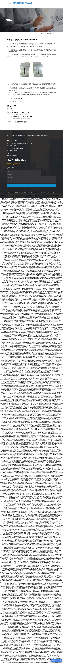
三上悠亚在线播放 (45, 401)
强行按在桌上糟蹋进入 (39, 465)
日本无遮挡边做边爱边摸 (6, 363)
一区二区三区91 (55, 640)
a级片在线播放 (7, 341)
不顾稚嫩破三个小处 (57, 579)
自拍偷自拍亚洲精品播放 (27, 461)
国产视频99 (50, 221)
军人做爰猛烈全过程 (19, 249)
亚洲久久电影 (33, 371)
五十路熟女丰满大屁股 (37, 313)
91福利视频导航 (24, 202)
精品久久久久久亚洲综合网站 (43, 564)
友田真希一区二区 (22, 205)
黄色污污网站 (57, 606)
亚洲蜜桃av (14, 555)
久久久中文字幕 (5, 498)
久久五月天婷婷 (38, 346)
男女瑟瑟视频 (57, 260)
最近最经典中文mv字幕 (50, 429)
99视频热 (9, 631)
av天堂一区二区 (9, 388)
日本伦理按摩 (19, 212)
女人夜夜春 (53, 365)
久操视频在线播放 (31, 389)
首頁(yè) (42, 33)
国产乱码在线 (23, 493)
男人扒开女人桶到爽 (56, 382)
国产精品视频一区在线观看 (11, 561)
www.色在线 (60, 257)
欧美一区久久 (42, 241)
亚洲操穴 (48, 299)
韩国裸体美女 (3, 383)
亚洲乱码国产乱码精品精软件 (49, 511)
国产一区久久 (5, 616)
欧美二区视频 (59, 479)
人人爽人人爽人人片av (13, 652)
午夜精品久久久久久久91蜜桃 (27, 321)
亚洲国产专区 (16, 233)
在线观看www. (24, 606)
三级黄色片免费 (6, 321)
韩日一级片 (13, 342)
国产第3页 (60, 266)
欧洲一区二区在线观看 (14, 469)
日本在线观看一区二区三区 (30, 419)
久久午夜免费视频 (32, 594)
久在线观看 (22, 417)
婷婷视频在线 (32, 411)
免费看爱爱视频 (4, 277)
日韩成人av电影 (32, 249)
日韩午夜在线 (57, 399)
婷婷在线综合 (42, 480)
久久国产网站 (18, 558)
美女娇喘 (49, 310)
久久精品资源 (29, 565)
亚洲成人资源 (23, 595)
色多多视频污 (45, 364)
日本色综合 (21, 404)
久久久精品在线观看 (29, 421)
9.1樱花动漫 (60, 242)
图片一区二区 (42, 576)
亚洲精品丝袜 (48, 382)
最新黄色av (19, 525)
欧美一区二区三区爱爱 (56, 442)
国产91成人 (36, 429)
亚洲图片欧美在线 (4, 410)
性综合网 (25, 601)
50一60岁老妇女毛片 (36, 453)
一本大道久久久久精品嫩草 (30, 300)
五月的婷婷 (58, 239)
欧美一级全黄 (5, 224)
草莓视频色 (22, 381)
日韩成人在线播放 (12, 464)
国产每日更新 (12, 324)
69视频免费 (24, 449)
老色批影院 (28, 208)
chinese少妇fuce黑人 (27, 522)
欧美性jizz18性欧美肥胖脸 (54, 437)
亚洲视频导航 (19, 656)
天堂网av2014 (56, 424)
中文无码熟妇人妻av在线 (46, 275)
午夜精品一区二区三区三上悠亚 (50, 392)
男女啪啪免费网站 (42, 659)
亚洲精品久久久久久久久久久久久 (55, 572)
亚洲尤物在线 (37, 486)
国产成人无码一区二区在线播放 (21, 287)
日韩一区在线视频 (6, 390)
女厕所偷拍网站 (12, 346)
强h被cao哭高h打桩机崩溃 (7, 350)
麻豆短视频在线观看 (6, 462)
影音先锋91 (42, 220)
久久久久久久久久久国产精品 (9, 212)
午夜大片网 (18, 597)
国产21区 (23, 598)
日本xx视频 (50, 228)
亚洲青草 (26, 329)
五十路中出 (50, 515)
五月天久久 (60, 645)
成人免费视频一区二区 (9, 335)
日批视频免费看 (5, 249)
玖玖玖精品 (36, 616)
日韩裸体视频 (44, 415)
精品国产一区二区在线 (51, 479)
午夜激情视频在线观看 (48, 627)
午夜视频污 (20, 619)
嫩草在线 (45, 273)
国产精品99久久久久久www (7, 251)
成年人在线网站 (36, 199)
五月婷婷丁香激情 (32, 217)
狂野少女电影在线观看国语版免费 (8, 449)
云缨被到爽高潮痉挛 (45, 287)
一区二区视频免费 (22, 252)
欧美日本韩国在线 (19, 245)
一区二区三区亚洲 (7, 246)
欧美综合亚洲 (36, 388)
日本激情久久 (43, 368)
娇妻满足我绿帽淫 (56, 224)
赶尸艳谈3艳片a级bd (17, 347)
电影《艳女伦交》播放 (58, 323)
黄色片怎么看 (48, 465)
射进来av (21, 318)
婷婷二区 (32, 317)
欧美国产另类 (40, 371)
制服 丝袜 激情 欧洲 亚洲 (24, 317)
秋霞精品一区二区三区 (57, 325)
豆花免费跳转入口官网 (11, 334)
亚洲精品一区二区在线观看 (35, 274)
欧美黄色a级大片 (11, 611)
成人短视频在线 (25, 235)
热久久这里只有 (6, 262)
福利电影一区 (18, 323)
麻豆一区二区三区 (18, 450)
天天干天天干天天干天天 (52, 235)
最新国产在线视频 (5, 237)
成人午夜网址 (31, 220)
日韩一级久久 (18, 659)
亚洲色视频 (25, 239)
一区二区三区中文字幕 (48, 198)
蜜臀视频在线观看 (58, 295)
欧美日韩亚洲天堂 (42, 277)
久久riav (22, 514)
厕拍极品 (16, 228)
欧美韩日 (50, 237)
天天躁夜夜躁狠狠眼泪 (23, 526)
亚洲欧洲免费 (4, 483)
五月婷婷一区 (56, 293)
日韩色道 (58, 328)
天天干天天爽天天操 (8, 375)
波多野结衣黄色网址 (5, 550)
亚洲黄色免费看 (35, 381)
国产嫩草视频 (30, 388)
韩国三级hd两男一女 (57, 237)
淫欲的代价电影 (32, 262)
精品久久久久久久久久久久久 (7, 292)
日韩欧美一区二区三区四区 (32, 302)
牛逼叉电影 (3, 334)
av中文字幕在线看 (19, 392)
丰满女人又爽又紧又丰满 (19, 263)
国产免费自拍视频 (57, 309)
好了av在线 (36, 529)
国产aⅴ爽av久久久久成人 (28, 429)
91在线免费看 (15, 633)
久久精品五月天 (36, 425)
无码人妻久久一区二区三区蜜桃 (35, 242)
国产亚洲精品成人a (11, 219)
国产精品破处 (15, 345)
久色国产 (32, 516)
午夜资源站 (38, 201)
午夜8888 (22, 421)
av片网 (40, 224)
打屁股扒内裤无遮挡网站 (42, 501)
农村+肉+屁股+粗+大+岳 (18, 543)
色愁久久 (59, 332)
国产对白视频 (17, 604)
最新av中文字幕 (39, 271)
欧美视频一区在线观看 (28, 215)
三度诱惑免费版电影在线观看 (7, 273)
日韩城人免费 (47, 622)
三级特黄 (26, 486)
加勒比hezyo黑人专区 (5, 385)
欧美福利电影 (32, 590)
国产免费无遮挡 (58, 347)
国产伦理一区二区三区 (7, 500)
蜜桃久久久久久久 (11, 302)
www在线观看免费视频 (23, 485)
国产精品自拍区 (36, 368)
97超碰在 (26, 249)
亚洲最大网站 (20, 590)
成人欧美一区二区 (37, 205)
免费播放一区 (58, 350)
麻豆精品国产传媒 (57, 570)
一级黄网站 (60, 623)
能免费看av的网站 (29, 253)
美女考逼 (42, 493)
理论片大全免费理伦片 (30, 285)
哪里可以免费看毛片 (41, 332)
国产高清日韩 (22, 253)
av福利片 (51, 414)
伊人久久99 (40, 216)
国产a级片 (13, 400)
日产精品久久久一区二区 (44, 230)
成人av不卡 (18, 342)
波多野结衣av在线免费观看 (54, 604)
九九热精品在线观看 (37, 395)
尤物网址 (48, 450)
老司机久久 (38, 561)
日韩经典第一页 (49, 498)
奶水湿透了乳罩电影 (52, 587)
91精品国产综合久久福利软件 (43, 269)
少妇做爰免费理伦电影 (43, 367)
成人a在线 (60, 557)
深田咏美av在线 (24, 593)
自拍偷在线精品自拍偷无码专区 (19, 437)
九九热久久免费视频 (30, 406)
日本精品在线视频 (43, 350)
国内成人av (45, 263)
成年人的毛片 (3, 298)
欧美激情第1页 (59, 389)
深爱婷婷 (30, 400)
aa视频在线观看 (6, 231)
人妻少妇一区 (49, 636)
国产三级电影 (28, 460)
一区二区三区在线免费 (16, 368)
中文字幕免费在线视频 (36, 354)
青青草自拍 (28, 530)
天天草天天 (8, 329)
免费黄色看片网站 (44, 264)
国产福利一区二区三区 (22, 343)
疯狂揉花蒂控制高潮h (40, 246)
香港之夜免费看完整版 (33, 291)
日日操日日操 (13, 396)
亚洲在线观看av (45, 374)
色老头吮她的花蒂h (35, 507)
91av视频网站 (16, 209)
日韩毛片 (25, 490)
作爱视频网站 (26, 658)
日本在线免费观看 (19, 219)
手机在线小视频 (17, 399)
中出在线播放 (24, 325)
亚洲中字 (43, 274)
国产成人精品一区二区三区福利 (49, 489)
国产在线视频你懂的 (29, 396)
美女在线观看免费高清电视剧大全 (54, 588)
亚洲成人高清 (39, 442)
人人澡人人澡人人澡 (27, 505)
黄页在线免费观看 (31, 227)
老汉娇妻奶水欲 (35, 339)
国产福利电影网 (33, 489)
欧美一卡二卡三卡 (19, 314)
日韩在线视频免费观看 (23, 260)
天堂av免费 (34, 636)
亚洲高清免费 (15, 310)
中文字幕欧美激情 (58, 364)
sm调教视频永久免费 (7, 270)
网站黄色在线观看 (36, 426)
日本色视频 (46, 494)
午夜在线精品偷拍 (36, 310)
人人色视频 (43, 482)
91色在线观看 (24, 604)
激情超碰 (17, 309)
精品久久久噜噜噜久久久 (6, 332)
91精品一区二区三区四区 (42, 458)
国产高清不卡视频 (25, 569)
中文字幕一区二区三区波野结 (46, 266)
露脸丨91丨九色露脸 (27, 392)
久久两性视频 (18, 414)
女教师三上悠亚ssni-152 (19, 284)
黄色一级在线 (30, 205)
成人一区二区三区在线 (20, 210)
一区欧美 (41, 248)
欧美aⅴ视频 (45, 238)
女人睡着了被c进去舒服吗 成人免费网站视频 (46, 541)
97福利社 (57, 255)
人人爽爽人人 (15, 317)
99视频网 (25, 552)
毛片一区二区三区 (58, 501)
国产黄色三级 (53, 455)
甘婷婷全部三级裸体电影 (46, 424)
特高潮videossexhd (58, 515)
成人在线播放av (53, 257)
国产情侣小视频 (41, 289)
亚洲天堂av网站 (32, 374)
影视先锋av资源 (5, 595)
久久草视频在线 (54, 292)
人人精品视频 (14, 248)
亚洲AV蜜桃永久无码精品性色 (55, 210)
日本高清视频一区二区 (36, 562)
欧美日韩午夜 (51, 590)
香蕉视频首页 (21, 616)
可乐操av (43, 579)
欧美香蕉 (31, 288)
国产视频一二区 (50, 341)
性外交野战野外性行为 (31, 442)
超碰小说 (26, 548)
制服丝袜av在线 (30, 609)
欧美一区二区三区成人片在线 (16, 267)
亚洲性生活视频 (13, 593)
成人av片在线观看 (22, 266)
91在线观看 (19, 624)
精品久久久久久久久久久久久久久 (18, 382)
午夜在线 (32, 462)
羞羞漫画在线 (21, 307)
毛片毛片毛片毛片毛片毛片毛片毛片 (46, 270)
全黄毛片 (10, 397)
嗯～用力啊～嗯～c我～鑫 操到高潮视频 (11, 264)
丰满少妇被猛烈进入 (49, 361)
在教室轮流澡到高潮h (53, 447)
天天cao (8, 489)
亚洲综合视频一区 (40, 600)
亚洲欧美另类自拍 (49, 496)
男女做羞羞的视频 (5, 465)
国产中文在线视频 (54, 413)
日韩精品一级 (49, 282)
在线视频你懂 (21, 385)
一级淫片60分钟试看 (7, 255)
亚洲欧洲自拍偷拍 (41, 299)
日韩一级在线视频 (32, 328)
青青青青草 (19, 275)
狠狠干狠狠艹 (42, 593)
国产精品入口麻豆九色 (37, 255)
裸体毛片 (6, 253)
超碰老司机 (15, 485)
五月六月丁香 (48, 217)
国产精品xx (44, 655)
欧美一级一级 (53, 580)
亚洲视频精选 (4, 238)
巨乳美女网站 (21, 507)
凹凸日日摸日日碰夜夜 (37, 212)
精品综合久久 (56, 335)
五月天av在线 (55, 275)
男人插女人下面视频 (6, 507)
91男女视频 (37, 280)
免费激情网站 (55, 406)
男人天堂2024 (18, 360)
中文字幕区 (31, 486)
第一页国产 (29, 327)
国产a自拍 (17, 271)
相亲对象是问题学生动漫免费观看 (16, 198)
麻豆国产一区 (53, 201)
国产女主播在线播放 (43, 284)
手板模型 (27, 46)
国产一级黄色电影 (16, 332)
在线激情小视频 (16, 397)
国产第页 (2, 324)
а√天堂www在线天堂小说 (36, 364)
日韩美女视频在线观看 (45, 426)
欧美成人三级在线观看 (39, 361)
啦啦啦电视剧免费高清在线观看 (45, 616)
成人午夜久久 (22, 233)
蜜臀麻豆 (45, 609)
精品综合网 (26, 570)
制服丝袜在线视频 (22, 410)
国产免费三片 (48, 316)
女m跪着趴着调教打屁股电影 (31, 209)
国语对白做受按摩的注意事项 (39, 282)
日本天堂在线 (34, 460)
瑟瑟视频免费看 (13, 223)
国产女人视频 (32, 296)
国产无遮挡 (51, 364)
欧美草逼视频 (17, 202)
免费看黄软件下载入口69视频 (8, 309)
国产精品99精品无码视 (46, 306)
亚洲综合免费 (14, 566)
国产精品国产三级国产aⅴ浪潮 (52, 246)
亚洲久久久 (57, 605)
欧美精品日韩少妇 (49, 293)
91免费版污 (17, 208)
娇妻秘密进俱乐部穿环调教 (44, 372)
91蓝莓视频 (29, 256)
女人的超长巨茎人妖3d (22, 334)
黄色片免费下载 (11, 226)
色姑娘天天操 (45, 208)
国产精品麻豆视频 (45, 201)
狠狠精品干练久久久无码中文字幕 (42, 251)
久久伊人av (51, 295)
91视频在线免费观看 (58, 313)
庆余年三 (60, 408)
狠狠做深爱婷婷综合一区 (23, 331)
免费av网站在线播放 (6, 339)
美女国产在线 (4, 360)
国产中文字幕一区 (27, 433)
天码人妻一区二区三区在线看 (23, 618)
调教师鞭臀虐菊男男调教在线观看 (47, 551)
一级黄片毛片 (47, 338)
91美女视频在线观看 (48, 309)
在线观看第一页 (58, 251)
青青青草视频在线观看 (45, 638)
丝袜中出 (4, 528)
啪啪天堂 (25, 199)
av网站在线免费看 (57, 627)
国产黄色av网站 (5, 267)
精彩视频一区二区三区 (40, 389)
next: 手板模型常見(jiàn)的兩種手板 (15, 101)
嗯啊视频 (47, 624)
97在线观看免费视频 (30, 615)
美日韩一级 (23, 498)
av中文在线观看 (11, 210)
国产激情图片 (40, 528)
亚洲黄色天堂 (60, 374)
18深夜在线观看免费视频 (12, 490)
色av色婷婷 (59, 202)
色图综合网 (26, 350)
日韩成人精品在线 (56, 540)
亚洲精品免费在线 (31, 431)
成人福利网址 (59, 367)
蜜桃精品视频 (26, 576)
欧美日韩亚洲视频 (57, 414)
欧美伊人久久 (28, 404)
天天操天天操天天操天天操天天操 (41, 377)
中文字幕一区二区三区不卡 (6, 472)
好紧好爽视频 (21, 422)
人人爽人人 (55, 471)
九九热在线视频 (6, 503)
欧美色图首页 (6, 637)
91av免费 (13, 341)
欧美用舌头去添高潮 (57, 227)
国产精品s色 (38, 597)
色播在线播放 (20, 305)
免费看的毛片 (12, 249)
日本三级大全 (54, 383)
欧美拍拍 (55, 552)
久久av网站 (3, 227)
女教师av (53, 486)
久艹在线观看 (9, 528)
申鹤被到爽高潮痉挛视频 (54, 546)
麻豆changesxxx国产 (12, 234)
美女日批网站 (14, 507)
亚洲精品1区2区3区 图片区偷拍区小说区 (19, 262)
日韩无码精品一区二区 (20, 407)
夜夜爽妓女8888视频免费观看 (15, 224)
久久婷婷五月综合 (11, 642)
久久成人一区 (12, 364)
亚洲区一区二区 (12, 575)
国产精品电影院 (56, 289)
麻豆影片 (41, 414)
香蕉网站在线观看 (39, 536)
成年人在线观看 (24, 594)
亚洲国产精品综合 (4, 295)
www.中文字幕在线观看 (13, 349)
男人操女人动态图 (17, 291)
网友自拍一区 (57, 641)
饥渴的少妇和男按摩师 (34, 587)
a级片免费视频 (56, 460)
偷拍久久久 (59, 277)
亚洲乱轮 (24, 212)
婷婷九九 (15, 451)
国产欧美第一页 (4, 526)
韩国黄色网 (41, 478)
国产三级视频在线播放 (54, 612)
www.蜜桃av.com (33, 435)
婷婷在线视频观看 (42, 213)
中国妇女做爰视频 (24, 332)
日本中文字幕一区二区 (33, 230)
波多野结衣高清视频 (9, 269)
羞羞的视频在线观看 (51, 339)
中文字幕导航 (4, 235)
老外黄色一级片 (11, 323)
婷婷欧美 (18, 647)
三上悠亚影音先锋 (34, 336)
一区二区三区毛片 (48, 476)
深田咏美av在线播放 (22, 310)
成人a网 (30, 652)
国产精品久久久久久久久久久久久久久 (9, 565)
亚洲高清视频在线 (4, 395)
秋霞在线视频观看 (25, 203)
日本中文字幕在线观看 (13, 205)
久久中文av (22, 306)
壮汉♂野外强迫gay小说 (39, 569)
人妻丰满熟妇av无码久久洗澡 (25, 349)
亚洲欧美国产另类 (14, 299)
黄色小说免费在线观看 (28, 226)
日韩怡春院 (6, 508)
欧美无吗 (27, 587)
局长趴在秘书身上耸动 (11, 220)
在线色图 (18, 227)
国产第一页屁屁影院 (49, 352)
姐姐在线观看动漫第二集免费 (14, 395)
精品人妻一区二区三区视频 (52, 281)
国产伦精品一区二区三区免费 (55, 388)
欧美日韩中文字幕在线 (26, 383)
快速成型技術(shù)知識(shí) (50, 33)
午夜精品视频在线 (24, 296)
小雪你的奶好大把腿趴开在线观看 (20, 241)
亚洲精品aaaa (54, 310)
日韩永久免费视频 (4, 349)
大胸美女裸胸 (12, 300)
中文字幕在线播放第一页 (48, 404)
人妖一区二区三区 (20, 651)
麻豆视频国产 (18, 341)
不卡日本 (11, 295)
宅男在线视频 (36, 288)
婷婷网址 (20, 316)
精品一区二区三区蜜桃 (53, 561)
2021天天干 (23, 458)
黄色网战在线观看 (19, 440)
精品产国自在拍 (15, 482)
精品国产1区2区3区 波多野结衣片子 (9, 282)
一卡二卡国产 (50, 213)
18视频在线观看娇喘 (5, 408)
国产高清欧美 (20, 474)
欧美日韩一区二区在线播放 (55, 467)
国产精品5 (27, 469)
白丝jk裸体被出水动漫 (55, 338)
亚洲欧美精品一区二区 (7, 317)
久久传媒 (2, 201)
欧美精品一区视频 (10, 598)
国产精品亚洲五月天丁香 (41, 305)
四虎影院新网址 (9, 298)
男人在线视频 (27, 298)
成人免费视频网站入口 (47, 253)
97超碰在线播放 (37, 360)
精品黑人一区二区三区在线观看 (23, 568)
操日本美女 (10, 608)
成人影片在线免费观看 (54, 230)
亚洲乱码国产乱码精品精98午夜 (25, 234)
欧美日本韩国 (34, 208)
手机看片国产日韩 (20, 365)
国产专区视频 (59, 489)
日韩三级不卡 (58, 649)
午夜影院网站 (47, 363)
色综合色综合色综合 (44, 388)
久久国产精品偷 (17, 335)
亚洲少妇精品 (47, 226)
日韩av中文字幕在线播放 (39, 318)
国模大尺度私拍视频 (27, 314)
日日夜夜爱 (30, 613)
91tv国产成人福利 (16, 296)
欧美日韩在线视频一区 (8, 306)
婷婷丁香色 (29, 367)
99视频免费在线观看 (20, 213)
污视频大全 (57, 381)
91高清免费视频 (34, 298)
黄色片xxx (49, 231)
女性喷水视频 (24, 227)
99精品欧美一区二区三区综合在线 (33, 306)
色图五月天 (44, 260)
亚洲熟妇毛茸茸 (50, 262)
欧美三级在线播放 (11, 235)
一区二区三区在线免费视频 (21, 311)
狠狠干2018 (19, 435)
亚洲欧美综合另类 (27, 245)
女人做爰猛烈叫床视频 (55, 419)
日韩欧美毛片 (11, 242)
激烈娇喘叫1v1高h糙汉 (46, 468)
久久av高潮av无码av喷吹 (23, 418)
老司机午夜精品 (21, 289)
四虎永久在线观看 (34, 432)
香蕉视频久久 (28, 284)
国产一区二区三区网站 (37, 540)
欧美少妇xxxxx (47, 357)
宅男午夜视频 (30, 377)
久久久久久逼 (51, 605)
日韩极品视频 (8, 474)
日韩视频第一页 (5, 300)
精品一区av (35, 303)
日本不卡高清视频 (23, 244)
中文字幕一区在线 (44, 203)
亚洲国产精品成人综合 (33, 238)
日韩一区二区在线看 (39, 338)
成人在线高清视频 (13, 266)
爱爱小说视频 (25, 359)
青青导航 (60, 235)
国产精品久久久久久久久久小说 (17, 352)
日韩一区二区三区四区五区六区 (10, 221)
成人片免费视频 (50, 641)
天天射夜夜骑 (58, 615)
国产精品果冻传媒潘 (41, 231)
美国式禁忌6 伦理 (5, 223)
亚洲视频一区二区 (21, 361)
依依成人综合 (31, 624)
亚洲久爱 (40, 651)
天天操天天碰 (20, 288)
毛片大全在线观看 (4, 242)
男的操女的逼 (5, 647)
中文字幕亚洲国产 (33, 223)
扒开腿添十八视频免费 (45, 202)
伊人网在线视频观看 (53, 208)
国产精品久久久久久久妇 (9, 407)
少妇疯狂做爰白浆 (43, 573)
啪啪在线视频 (55, 583)
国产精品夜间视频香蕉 (39, 343)
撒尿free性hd (59, 598)
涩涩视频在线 (11, 313)
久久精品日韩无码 (9, 263)
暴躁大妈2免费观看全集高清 (31, 269)
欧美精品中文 (3, 566)
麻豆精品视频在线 (42, 298)
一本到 (31, 472)
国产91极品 (27, 508)
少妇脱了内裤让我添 (45, 487)
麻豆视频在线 (14, 546)
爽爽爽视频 (19, 649)
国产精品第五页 (19, 444)
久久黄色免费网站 (6, 370)
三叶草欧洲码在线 (39, 605)
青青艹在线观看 (57, 317)
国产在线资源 (23, 270)
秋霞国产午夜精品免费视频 (36, 292)
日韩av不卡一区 (10, 594)
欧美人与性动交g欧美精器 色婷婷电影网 (10, 457)
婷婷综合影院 (51, 444)
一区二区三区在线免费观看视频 (9, 288)
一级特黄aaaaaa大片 (34, 519)
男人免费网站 (27, 439)
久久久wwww (57, 352)
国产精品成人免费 (42, 281)
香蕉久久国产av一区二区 (20, 302)
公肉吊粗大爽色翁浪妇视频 (44, 455)
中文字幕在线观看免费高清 (38, 327)
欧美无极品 (16, 539)
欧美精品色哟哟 (57, 296)
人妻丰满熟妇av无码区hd (57, 379)
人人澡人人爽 (29, 313)
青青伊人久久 (15, 418)
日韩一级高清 (59, 433)
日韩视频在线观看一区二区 (26, 264)
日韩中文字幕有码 (20, 415)
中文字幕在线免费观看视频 (34, 515)
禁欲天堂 (48, 205)
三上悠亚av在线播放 (40, 320)
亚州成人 (58, 500)
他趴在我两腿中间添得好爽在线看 (25, 282)
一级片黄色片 (53, 647)
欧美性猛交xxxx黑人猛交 (51, 220)
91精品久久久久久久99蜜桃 (11, 307)
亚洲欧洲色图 (58, 611)
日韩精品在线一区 (57, 311)
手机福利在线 (37, 401)
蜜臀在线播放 (37, 558)
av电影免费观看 (44, 403)
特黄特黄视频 (4, 642)
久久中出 (52, 450)
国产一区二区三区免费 (47, 206)
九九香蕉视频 (17, 269)
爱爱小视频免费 (32, 331)
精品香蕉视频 (28, 457)
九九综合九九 (57, 390)
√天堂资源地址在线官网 (10, 478)
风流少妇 (29, 537)
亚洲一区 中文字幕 (40, 334)
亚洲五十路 (46, 216)
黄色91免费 (41, 432)
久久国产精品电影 (15, 627)
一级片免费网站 (5, 245)
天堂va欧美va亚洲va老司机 (6, 233)
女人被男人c (3, 489)
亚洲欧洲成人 (24, 584)
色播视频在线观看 (32, 485)
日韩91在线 (23, 206)
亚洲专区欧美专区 (32, 329)
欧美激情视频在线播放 (57, 327)
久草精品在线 (17, 292)
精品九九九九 (38, 406)
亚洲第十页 (57, 637)
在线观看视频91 (57, 404)
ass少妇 (28, 458)
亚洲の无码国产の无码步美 (46, 288)
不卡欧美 (47, 565)
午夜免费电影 (54, 223)
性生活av (48, 302)
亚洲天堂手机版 (54, 371)
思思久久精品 (27, 216)
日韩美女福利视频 (57, 558)
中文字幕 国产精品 (19, 552)
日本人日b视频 (48, 608)
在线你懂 (6, 324)
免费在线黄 (3, 620)
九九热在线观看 (23, 256)
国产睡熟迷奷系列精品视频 (22, 259)
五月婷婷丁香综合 (4, 198)
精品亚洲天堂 (49, 368)
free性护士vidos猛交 (52, 303)
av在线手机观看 (26, 267)
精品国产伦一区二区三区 (46, 325)
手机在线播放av (59, 511)
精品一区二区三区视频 (46, 406)
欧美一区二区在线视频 (33, 393)
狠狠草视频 (29, 557)
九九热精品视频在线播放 (40, 602)
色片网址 (32, 579)
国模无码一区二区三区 (58, 228)
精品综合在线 (31, 397)
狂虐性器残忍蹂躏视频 (31, 541)
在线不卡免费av (39, 285)
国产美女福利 (30, 257)
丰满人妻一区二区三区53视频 (35, 239)
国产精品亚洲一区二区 (31, 497)
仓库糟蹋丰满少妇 (48, 327)
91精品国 (31, 359)
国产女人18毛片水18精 (6, 442)
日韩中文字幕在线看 (53, 263)
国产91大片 (60, 451)
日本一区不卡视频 (22, 406)
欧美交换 (55, 415)
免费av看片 (39, 223)
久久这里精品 (14, 426)
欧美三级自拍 (22, 255)
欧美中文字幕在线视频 (56, 217)
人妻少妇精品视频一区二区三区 (7, 645)
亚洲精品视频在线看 (57, 593)
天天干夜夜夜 (37, 365)
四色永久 (44, 249)
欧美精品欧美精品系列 (41, 552)
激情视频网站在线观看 (36, 537)
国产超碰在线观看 (34, 216)
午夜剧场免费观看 (54, 516)
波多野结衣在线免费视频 (38, 226)
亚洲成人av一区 (58, 428)
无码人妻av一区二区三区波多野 (53, 356)
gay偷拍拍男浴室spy (19, 364)
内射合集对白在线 (10, 287)
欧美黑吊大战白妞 (41, 217)
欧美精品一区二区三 (58, 385)
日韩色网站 (11, 404)
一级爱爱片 (41, 622)
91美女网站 (53, 302)
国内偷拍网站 (5, 226)
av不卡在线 (19, 429)
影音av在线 (45, 321)
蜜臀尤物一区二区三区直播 (48, 346)
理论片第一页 (13, 361)
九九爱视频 (35, 523)
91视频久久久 (15, 479)
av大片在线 (7, 389)
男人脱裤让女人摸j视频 (37, 245)
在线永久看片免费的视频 (36, 660)
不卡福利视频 (41, 647)
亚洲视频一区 (29, 206)
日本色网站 (55, 266)
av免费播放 (15, 375)
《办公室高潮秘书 (54, 622)
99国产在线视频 (13, 239)
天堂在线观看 (28, 381)
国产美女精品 (18, 206)
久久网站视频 (17, 237)
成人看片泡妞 (15, 422)
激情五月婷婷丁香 (20, 354)
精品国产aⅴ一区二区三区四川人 (55, 273)
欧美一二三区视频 (17, 295)
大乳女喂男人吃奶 (50, 241)
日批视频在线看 (26, 353)
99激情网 (59, 554)
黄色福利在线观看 (45, 354)
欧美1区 (54, 206)
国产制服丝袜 (60, 403)
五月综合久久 (39, 433)
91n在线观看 (40, 257)
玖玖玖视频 (20, 601)
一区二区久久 (28, 562)
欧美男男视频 (31, 324)
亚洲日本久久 (23, 271)
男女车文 (31, 451)
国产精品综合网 (36, 359)
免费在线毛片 (31, 444)
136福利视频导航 (39, 550)
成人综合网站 (54, 480)
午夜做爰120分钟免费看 (37, 210)
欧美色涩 (6, 644)
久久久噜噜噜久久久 (4, 266)
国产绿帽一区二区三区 (36, 640)
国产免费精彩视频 (39, 311)
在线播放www (36, 652)
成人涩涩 (57, 407)
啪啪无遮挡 (37, 631)
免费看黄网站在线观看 (49, 320)
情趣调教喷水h (51, 654)
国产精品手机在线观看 (33, 372)
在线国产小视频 (29, 641)
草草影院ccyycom (27, 619)
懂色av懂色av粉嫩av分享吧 (50, 550)
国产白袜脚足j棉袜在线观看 (19, 201)
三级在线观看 (31, 558)
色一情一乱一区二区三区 (31, 598)
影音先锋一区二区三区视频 (54, 212)
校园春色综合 (47, 647)
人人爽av (55, 242)
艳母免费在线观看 (9, 201)
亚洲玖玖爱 (46, 475)
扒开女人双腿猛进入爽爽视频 (50, 601)
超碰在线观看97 (18, 242)
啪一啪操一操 (14, 432)
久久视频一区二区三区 (47, 224)
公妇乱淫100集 (49, 613)
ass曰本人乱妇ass (38, 219)
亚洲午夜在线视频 (19, 570)
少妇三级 (14, 415)
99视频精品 (17, 514)
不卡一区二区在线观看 (35, 476)
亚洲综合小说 (5, 359)
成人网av (32, 356)
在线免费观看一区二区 (43, 303)
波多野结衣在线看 (35, 521)
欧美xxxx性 (51, 238)
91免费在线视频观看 (5, 299)
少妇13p (55, 291)
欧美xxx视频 (54, 307)
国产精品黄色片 (8, 471)
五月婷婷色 (22, 277)
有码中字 (19, 321)
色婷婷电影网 (47, 257)
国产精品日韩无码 (12, 647)
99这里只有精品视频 (31, 627)
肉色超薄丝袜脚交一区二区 (30, 352)
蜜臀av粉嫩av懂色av (27, 357)
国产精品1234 (3, 525)
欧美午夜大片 (13, 231)
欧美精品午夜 (56, 221)
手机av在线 (58, 541)
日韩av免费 (36, 462)
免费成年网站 (8, 208)
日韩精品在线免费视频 (12, 525)
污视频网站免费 (35, 266)
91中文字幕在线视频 (37, 588)
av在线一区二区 (43, 461)
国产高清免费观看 (49, 532)
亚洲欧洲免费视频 (14, 320)
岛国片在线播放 (23, 629)
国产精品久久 (40, 198)
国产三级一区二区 (14, 244)
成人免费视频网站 (56, 648)
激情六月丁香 (21, 278)
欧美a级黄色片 (19, 557)
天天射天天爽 (13, 259)
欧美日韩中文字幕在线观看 (7, 417)
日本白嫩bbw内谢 (4, 203)
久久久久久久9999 (55, 372)
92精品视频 (32, 407)
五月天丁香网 (45, 234)
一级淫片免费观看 (30, 375)
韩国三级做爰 (14, 474)
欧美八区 (29, 390)
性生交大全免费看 (10, 392)
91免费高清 (17, 324)
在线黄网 (48, 575)
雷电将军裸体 (12, 245)
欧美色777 (34, 474)
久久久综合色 (11, 551)
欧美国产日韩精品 (14, 257)
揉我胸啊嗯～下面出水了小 (6, 482)
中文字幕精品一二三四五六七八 (44, 307)
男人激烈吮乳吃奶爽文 (15, 281)
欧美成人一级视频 (33, 564)
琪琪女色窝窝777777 (44, 440)
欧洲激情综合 (42, 584)
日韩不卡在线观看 (47, 285)
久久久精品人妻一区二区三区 (18, 562)
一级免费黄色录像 (16, 421)
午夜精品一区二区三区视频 (13, 293)
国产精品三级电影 (4, 234)
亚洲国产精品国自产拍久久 (50, 526)
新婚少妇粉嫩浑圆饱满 (11, 227)
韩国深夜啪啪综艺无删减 (21, 346)
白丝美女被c (26, 280)
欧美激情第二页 (28, 303)
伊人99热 (39, 415)
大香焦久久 (54, 360)
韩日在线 (46, 334)
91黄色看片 (59, 291)
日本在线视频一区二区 (16, 339)
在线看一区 (31, 492)
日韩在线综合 (28, 364)
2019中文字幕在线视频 (5, 257)
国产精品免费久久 (47, 371)
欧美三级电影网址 (57, 493)
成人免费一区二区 (46, 239)
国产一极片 (22, 469)
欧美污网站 (13, 439)
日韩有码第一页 (11, 230)
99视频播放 (40, 263)
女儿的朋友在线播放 (13, 359)
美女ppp (2, 580)
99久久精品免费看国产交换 (41, 615)
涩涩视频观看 (46, 580)
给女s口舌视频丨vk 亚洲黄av (32, 213)
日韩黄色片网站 (19, 226)
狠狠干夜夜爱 (27, 507)
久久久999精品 (51, 255)
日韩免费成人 (29, 266)
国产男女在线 (59, 233)
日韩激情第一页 (36, 215)
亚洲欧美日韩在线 (9, 336)
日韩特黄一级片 (16, 641)
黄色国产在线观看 (7, 530)
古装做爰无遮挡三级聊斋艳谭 (31, 263)
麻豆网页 (33, 353)
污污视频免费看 (44, 407)
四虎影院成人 (54, 645)
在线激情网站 (45, 590)
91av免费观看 (38, 341)
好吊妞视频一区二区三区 (37, 357)
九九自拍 (25, 537)
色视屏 (43, 395)
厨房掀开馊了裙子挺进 (28, 318)
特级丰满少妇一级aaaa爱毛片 (14, 203)
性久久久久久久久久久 (53, 284)
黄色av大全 (7, 281)
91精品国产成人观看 (9, 552)
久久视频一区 (57, 219)
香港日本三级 (31, 399)
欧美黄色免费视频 (48, 648)
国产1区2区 (39, 489)
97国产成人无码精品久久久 (10, 371)
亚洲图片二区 (32, 479)
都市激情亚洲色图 (4, 624)
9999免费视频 (18, 400)
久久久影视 (34, 501)
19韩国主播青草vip (29, 616)
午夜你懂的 (29, 281)
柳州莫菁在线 (60, 353)
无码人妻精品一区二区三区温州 (7, 403)
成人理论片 (43, 631)
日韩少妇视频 (16, 455)
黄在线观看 (3, 654)
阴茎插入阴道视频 (6, 320)
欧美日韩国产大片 (37, 253)
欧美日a (47, 631)
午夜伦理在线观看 (38, 321)
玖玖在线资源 (19, 235)
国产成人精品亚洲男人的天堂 (31, 289)
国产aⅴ (15, 618)
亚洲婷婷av (19, 223)
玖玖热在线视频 (58, 334)
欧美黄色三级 (56, 532)
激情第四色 (57, 521)
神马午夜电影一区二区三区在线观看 (28, 246)
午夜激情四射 (56, 591)
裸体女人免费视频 (48, 626)
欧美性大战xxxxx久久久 (8, 460)
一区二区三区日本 (44, 587)
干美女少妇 (8, 303)
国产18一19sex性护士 (6, 573)
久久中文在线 (25, 534)
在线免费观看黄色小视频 (27, 368)
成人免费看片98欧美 (42, 642)
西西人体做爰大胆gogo (53, 256)
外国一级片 (34, 198)
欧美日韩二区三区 (53, 354)
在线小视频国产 (28, 233)
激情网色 (36, 659)
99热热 (33, 550)
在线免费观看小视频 (56, 282)
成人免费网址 (58, 305)
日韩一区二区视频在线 (5, 374)
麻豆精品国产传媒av (47, 497)
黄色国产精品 (55, 408)
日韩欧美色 (27, 447)
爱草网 (23, 631)
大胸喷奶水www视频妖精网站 (9, 213)
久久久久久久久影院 (37, 206)
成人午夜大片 (6, 241)
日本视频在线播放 (27, 198)
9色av (23, 504)
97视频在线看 (58, 320)
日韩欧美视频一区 (38, 259)
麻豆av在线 (31, 259)
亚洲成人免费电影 (56, 547)
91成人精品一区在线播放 (6, 479)
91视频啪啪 (59, 345)
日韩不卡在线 (57, 241)
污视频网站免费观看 (22, 408)
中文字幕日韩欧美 (14, 389)
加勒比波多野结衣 (44, 444)
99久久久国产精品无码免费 (48, 219)
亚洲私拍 (35, 231)
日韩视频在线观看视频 (18, 523)
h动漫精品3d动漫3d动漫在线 (31, 277)
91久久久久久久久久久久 (41, 262)
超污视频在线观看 (5, 558)
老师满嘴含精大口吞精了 (22, 220)
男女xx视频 (9, 418)
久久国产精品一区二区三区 (15, 508)
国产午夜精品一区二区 (55, 393)
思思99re (34, 201)
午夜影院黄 (45, 255)
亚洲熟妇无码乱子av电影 (21, 464)
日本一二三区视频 (22, 566)
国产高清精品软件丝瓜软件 (57, 215)
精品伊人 (17, 642)
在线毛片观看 (11, 586)
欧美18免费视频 (31, 311)
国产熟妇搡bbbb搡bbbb (56, 226)
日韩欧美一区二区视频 (35, 203)
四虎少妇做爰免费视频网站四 (9, 328)
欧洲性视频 (58, 249)
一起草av (41, 519)
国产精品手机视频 (11, 360)
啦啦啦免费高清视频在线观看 (10, 638)
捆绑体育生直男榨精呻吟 (32, 252)
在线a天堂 (43, 498)
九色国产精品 (21, 299)
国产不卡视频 (25, 624)
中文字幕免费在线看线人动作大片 (11, 318)
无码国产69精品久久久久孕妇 (26, 511)
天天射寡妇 (17, 611)
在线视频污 (11, 206)
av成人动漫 (22, 209)
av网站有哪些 (4, 345)
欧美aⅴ (59, 223)
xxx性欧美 (58, 206)
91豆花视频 (44, 341)
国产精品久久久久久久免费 (17, 199)
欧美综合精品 (28, 630)
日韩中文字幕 (52, 407)
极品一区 (24, 541)
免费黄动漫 (24, 224)
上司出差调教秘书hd (57, 252)
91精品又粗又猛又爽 (55, 375)
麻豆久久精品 (35, 367)
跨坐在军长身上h (37, 500)
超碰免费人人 (23, 425)
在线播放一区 (16, 255)
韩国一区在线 (43, 356)
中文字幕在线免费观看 (57, 453)
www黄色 (42, 296)
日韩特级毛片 (22, 447)
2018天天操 (26, 307)
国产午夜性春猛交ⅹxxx (7, 544)
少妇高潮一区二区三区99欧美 (56, 431)
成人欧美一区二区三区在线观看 (8, 311)
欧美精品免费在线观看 (7, 296)
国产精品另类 (3, 329)
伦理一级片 (35, 378)
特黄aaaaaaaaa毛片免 (43, 467)
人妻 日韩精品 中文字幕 (54, 331)
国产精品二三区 (16, 367)
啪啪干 (41, 476)
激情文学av (45, 414)
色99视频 (47, 353)
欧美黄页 (61, 244)
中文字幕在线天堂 (4, 313)
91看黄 (23, 341)
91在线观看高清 (49, 472)
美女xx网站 (35, 467)
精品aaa (2, 389)
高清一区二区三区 (14, 572)
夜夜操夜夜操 (45, 561)
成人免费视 (8, 432)
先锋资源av (52, 363)
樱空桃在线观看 (16, 608)
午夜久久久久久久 (55, 306)
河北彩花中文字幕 (13, 316)
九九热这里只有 (15, 600)
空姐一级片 (2, 443)
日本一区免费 (44, 611)
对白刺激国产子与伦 (6, 199)
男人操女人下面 (7, 278)
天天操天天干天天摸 (42, 460)
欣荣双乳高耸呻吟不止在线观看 (10, 285)
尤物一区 (36, 642)
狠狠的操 (43, 558)
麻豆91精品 (3, 325)
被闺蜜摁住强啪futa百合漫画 (21, 393)
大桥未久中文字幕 (23, 293)
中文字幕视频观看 (54, 269)
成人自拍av (58, 365)
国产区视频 (25, 444)
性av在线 (43, 566)
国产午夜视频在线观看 (33, 593)
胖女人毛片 (32, 251)
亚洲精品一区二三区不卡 (51, 332)
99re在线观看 (24, 335)
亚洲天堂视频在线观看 (56, 523)
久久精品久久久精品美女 (56, 465)
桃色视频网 (32, 275)
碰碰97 (1, 411)
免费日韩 (17, 591)
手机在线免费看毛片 (45, 562)
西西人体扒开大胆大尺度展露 (7, 202)
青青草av (42, 410)
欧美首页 (48, 425)
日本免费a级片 (8, 494)
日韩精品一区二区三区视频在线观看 (9, 217)
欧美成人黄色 (35, 414)
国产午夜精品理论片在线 (41, 228)
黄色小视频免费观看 (47, 248)
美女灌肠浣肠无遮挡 (43, 457)
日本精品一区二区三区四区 (34, 202)
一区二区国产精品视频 (36, 508)
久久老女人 (29, 212)
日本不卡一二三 (5, 206)
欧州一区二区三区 (23, 257)
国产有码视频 (33, 413)
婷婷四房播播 (45, 212)
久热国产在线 (31, 295)
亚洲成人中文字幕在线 (31, 342)
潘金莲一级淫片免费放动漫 (36, 345)
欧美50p (51, 631)
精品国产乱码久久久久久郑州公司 (17, 386)
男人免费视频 (13, 541)
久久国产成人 (25, 291)
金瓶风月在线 (41, 439)
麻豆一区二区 (20, 221)
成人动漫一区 (20, 239)
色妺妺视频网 (39, 249)
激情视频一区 (53, 202)
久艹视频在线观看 (21, 555)
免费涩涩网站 (12, 597)
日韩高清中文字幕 (44, 662)
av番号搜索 (27, 278)
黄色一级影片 (23, 367)
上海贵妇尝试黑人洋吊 (7, 421)
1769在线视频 (18, 586)
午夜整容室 (56, 443)
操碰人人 (3, 327)
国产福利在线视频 (20, 439)
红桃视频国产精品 (23, 377)
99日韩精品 (59, 392)
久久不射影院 (45, 399)
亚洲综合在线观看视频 (19, 273)
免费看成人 (54, 536)
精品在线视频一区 (54, 244)
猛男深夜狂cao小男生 (43, 447)
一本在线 (52, 251)
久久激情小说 (23, 281)
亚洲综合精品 (8, 310)
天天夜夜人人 (5, 450)
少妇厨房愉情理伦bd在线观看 (39, 472)
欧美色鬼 (45, 528)
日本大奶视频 (45, 522)
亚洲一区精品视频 (6, 386)
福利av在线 (3, 388)
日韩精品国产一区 (21, 303)
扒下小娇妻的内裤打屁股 (6, 377)
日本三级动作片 (14, 278)
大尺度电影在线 (23, 600)
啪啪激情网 (60, 475)
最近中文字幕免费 (41, 449)
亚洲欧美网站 (37, 437)
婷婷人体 (27, 472)
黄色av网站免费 (25, 623)
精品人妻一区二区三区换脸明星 (10, 331)
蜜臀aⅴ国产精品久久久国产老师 (8, 440)
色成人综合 (47, 555)
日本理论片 (29, 199)
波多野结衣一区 (21, 338)
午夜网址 (32, 568)
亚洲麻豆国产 (29, 498)
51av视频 (4, 579)
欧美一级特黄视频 (43, 221)
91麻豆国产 (29, 629)
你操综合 (14, 429)
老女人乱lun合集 (4, 586)
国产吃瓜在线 (33, 546)
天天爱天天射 (9, 383)
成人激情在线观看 (6, 248)
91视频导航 (45, 210)
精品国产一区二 (14, 215)
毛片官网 (47, 598)
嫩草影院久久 (24, 295)
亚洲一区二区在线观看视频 (33, 408)
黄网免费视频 (5, 467)
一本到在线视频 (51, 457)
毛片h (26, 238)
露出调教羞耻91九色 (32, 526)
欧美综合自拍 (34, 572)
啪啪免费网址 (40, 648)
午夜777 (35, 586)
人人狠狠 (4, 219)
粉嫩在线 (60, 292)
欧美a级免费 (38, 479)
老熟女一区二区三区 (29, 386)
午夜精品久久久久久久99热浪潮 (27, 642)
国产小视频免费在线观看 (32, 270)
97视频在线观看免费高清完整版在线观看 (52, 483)
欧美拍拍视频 (28, 299)
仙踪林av (30, 231)
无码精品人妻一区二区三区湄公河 (45, 291)
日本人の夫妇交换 (6, 426)
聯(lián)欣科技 (52, 192)
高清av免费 (4, 611)
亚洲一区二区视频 (13, 465)
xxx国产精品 (18, 534)
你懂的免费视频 (3, 228)
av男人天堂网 (36, 461)
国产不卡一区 (12, 393)
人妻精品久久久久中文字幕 (44, 209)
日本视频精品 (25, 436)
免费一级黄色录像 (56, 288)
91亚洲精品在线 (57, 199)
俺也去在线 (59, 620)
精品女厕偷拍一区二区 (49, 347)
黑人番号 (20, 359)
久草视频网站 (40, 309)
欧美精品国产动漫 (34, 418)
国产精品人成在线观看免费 (40, 317)
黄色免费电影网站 (54, 564)
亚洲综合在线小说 (24, 374)
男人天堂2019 (30, 425)
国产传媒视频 (41, 237)
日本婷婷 (37, 634)
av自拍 (43, 313)
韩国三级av (18, 478)
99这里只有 (56, 262)
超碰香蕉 (59, 601)
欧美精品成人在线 (47, 223)
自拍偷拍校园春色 (43, 339)
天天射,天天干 (26, 479)
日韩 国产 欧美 (35, 505)
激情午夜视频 (5, 393)
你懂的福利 (53, 500)
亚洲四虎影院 (25, 400)
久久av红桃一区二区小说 (46, 267)
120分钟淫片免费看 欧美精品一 (9, 419)
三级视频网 (33, 433)
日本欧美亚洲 (26, 577)
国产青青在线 (34, 299)
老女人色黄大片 (53, 287)
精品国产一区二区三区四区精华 (47, 199)
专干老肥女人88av (45, 280)
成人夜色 (35, 415)
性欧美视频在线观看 (47, 259)
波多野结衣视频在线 (42, 418)
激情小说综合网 (10, 252)
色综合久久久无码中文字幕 (23, 451)
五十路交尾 (39, 208)
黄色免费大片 (35, 622)
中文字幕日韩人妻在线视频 (22, 231)
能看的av (20, 432)
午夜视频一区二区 (33, 332)
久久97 (12, 208)
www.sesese (3, 392)
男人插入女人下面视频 (38, 363)
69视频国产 (41, 582)
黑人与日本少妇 (26, 347)
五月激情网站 (41, 252)
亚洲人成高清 (13, 489)
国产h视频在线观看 (49, 296)
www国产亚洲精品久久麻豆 (13, 238)
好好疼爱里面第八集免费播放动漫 (10, 260)
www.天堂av (37, 275)
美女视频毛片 (6, 274)
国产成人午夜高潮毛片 (50, 584)
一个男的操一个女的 (28, 514)
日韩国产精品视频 (50, 525)
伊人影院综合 (59, 203)
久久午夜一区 (46, 612)
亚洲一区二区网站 (58, 238)
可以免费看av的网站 (4, 469)
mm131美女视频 (48, 492)
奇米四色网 (33, 404)
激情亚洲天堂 (4, 302)
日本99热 (27, 320)
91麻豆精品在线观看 (8, 411)
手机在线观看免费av (15, 401)
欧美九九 (37, 224)
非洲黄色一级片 (49, 317)
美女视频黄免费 (27, 221)
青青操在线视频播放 (54, 278)
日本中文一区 (13, 476)
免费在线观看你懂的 (36, 325)
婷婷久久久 (51, 396)
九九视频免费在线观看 (55, 359)
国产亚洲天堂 (3, 451)
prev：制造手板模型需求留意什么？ (15, 98)
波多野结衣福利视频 (51, 400)
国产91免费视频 (28, 255)
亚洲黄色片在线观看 (7, 468)
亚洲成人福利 (14, 303)
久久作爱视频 (17, 306)
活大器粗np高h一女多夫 (41, 235)
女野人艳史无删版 (8, 583)
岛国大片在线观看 (36, 264)
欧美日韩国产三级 (18, 274)
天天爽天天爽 (58, 342)
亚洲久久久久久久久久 (53, 522)
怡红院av (51, 252)
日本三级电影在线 (56, 497)
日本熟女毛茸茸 (56, 213)
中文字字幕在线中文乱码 (33, 584)
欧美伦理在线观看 (51, 350)
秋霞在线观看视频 (46, 292)
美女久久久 (24, 316)
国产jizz (48, 634)
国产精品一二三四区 (58, 198)
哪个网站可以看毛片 (29, 500)
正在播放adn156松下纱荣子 (24, 345)
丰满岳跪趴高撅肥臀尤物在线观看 (8, 660)
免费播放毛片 (50, 260)
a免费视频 (57, 341)
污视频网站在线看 (53, 349)
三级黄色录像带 (35, 457)
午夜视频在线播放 (16, 468)
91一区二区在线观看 (33, 248)
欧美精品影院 (27, 273)
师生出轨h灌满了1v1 (19, 300)
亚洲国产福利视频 (41, 352)
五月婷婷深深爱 (58, 565)
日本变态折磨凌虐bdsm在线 (24, 413)
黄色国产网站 (58, 397)
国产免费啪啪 (9, 455)
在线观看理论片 (25, 435)
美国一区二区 (4, 210)
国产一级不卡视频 (27, 443)
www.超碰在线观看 (34, 480)
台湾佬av (44, 503)
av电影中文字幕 (57, 631)
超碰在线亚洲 (41, 349)
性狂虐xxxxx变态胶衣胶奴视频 (20, 388)
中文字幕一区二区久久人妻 (12, 515)
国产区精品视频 (22, 539)
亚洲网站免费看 (30, 244)
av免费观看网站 (59, 411)
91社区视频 (20, 215)
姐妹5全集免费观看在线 (5, 557)
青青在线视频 (40, 601)
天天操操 (40, 522)
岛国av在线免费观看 (14, 493)
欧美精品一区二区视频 (25, 476)
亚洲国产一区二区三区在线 (18, 500)
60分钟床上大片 (14, 630)
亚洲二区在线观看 (16, 383)
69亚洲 (45, 547)
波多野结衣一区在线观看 (41, 233)
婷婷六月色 (32, 512)
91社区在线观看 (53, 353)
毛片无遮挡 (60, 349)
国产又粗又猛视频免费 (7, 540)
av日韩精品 (9, 536)
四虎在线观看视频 (16, 246)
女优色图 (46, 605)
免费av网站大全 (4, 205)
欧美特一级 (5, 636)
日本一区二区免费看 (52, 655)
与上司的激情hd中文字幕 (39, 568)
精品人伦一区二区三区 (32, 370)
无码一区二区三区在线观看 (56, 205)
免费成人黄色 (6, 575)
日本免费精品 (49, 274)
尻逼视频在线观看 (59, 234)
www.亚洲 (46, 252)
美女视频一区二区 (50, 298)
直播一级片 (25, 305)
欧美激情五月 (56, 512)
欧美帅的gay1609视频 (29, 365)
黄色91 (49, 403)
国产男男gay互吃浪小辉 (18, 216)
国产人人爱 (35, 647)
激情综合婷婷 (38, 482)
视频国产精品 (22, 472)
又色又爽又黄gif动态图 (25, 237)
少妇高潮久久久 (28, 210)
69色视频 (44, 588)
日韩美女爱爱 (4, 422)
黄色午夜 (50, 547)
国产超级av (53, 410)
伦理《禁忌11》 (26, 503)
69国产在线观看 (33, 237)
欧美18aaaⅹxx (37, 468)
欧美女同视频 (5, 497)
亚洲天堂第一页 (51, 458)
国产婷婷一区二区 (8, 533)
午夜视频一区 (35, 349)
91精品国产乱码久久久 (11, 501)
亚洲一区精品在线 (40, 347)
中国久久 (5, 230)
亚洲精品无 (4, 486)
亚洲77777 (8, 566)
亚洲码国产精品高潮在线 (35, 267)
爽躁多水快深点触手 (13, 497)
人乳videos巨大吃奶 (55, 231)
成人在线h (58, 339)
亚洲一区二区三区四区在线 (16, 378)
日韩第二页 (37, 296)
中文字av (11, 237)
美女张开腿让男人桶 (31, 600)
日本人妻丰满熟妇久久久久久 (56, 209)
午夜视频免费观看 (35, 221)
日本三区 (20, 479)
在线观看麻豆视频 (13, 655)
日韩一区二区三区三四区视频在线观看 (54, 324)
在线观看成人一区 (38, 375)
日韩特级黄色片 (6, 396)
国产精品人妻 (24, 487)
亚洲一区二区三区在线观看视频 (50, 519)
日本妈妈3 (29, 310)
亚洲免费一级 (57, 270)
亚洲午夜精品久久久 (38, 609)
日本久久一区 (37, 220)
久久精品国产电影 (49, 300)
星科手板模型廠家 (11, 46)
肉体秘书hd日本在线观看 (24, 559)
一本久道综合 (21, 298)
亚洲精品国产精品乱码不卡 (15, 580)
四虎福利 (52, 428)
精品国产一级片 (6, 259)
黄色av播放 (11, 274)
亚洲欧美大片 (28, 201)
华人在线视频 (17, 372)
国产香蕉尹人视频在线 (29, 219)
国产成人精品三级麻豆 (45, 215)
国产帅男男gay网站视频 (47, 242)
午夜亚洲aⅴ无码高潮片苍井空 (39, 514)
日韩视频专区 (7, 516)
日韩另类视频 (25, 323)
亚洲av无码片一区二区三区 (50, 439)
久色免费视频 (56, 318)
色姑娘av (43, 205)
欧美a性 (5, 293)
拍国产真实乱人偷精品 (57, 582)
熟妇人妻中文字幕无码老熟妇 (6, 209)
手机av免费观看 (30, 346)
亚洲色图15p (49, 453)
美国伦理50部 (45, 331)
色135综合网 (26, 288)
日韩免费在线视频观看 (8, 381)
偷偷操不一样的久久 (39, 626)
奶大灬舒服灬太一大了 (25, 403)
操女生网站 (42, 450)
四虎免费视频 (23, 641)
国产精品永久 (40, 580)
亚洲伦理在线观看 (56, 274)
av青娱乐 (22, 269)
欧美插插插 (20, 533)
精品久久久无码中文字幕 (23, 217)
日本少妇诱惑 (33, 228)
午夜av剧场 (34, 309)
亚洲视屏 (16, 252)
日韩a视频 (57, 551)
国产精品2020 (39, 594)
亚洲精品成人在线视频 (6, 425)
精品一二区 (27, 462)
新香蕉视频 (41, 244)
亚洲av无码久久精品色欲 (57, 454)
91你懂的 (5, 399)
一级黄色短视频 (3, 367)
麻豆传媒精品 (38, 227)
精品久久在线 (51, 234)
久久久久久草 (50, 505)
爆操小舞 (60, 275)
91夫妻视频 (22, 238)
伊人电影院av (59, 201)
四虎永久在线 (37, 579)
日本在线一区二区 (7, 368)
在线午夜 (25, 378)
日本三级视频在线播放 (10, 569)
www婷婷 (59, 595)
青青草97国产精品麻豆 (5, 215)
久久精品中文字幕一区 (30, 341)
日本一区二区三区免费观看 (24, 228)
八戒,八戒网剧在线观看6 (23, 492)
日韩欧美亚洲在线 (57, 300)
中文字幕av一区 (30, 224)
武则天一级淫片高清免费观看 (6, 492)
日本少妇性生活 (19, 433)
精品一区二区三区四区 (45, 359)
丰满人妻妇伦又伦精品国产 (23, 248)
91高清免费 (39, 469)
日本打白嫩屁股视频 (51, 233)
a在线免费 (29, 325)
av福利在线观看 (24, 372)
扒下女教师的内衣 (8, 532)
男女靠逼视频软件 (6, 493)
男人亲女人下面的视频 (30, 385)
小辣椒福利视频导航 (57, 449)
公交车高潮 (36, 573)
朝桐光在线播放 (9, 216)
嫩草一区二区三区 (20, 501)
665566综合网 (55, 253)
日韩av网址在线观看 (40, 342)
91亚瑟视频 (42, 429)
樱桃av (43, 360)
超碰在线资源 (23, 608)
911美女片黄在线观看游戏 (53, 321)
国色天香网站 (38, 512)
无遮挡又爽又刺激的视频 (14, 595)
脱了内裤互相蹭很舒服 (56, 597)
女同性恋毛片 (10, 228)
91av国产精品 (53, 624)
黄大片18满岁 (60, 651)
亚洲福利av (60, 383)
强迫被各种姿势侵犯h (39, 475)
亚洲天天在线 (18, 436)
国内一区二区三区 (41, 300)
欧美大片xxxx (3, 252)
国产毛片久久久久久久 (30, 338)
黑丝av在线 (50, 399)
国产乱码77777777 (14, 424)
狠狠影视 (11, 241)
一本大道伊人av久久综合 (40, 385)
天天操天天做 (21, 462)
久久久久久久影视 (44, 515)
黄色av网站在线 (49, 385)
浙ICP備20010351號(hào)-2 (35, 192)
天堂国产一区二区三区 (5, 244)
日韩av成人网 (32, 235)
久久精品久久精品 (7, 444)
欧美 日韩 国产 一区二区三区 (23, 489)
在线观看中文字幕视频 (42, 644)
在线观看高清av (34, 439)
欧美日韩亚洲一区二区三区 (25, 309)
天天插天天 (42, 293)
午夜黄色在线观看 (56, 259)
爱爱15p (46, 510)
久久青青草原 (35, 281)
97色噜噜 (16, 298)
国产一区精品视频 (53, 336)
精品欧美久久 (30, 608)
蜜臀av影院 (50, 528)
